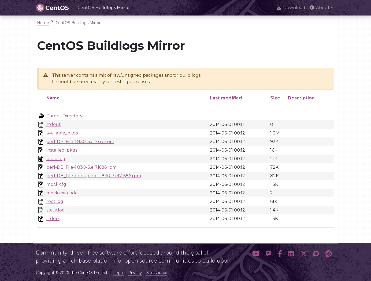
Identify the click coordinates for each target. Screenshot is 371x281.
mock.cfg (56, 184)
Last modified (226, 98)
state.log (55, 210)
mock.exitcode (62, 192)
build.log (55, 158)
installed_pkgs (61, 150)
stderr (53, 218)
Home (43, 22)
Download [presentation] (291, 7)
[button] (256, 254)
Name (53, 98)
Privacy (135, 272)
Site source (156, 272)
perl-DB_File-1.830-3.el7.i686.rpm (81, 167)
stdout (53, 124)
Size (275, 98)
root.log (54, 201)
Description (301, 98)
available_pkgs (62, 133)
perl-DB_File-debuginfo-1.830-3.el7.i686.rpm (93, 175)
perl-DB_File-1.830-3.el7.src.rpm (80, 141)
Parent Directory (64, 115)
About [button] (320, 7)
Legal (118, 272)
